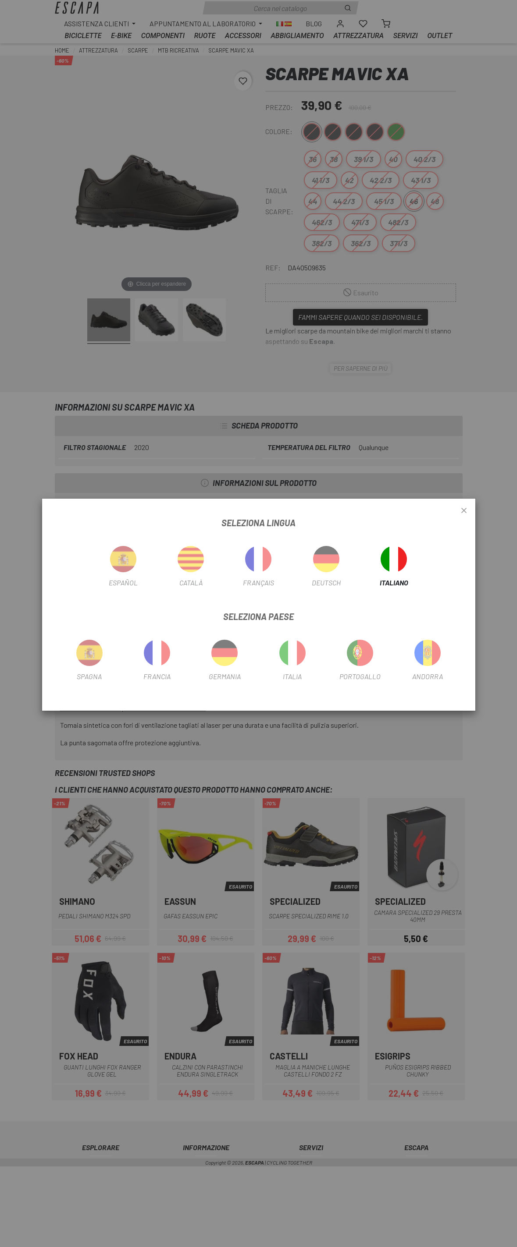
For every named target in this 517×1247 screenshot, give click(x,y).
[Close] (464, 511)
